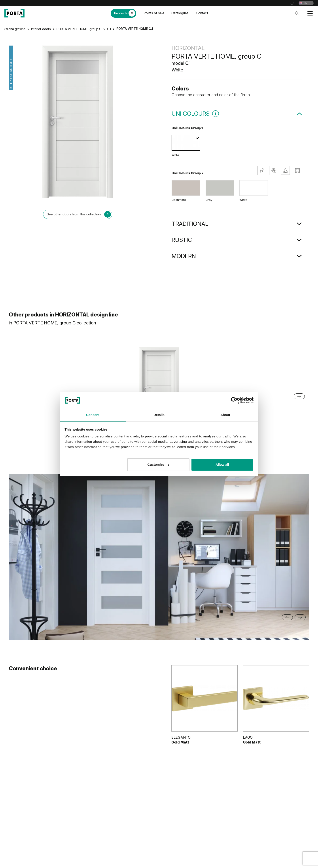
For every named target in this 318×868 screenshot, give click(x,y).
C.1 (109, 29)
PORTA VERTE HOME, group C (79, 29)
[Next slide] (300, 617)
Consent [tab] (93, 415)
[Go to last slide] (287, 617)
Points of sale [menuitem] (154, 13)
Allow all (222, 464)
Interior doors (41, 29)
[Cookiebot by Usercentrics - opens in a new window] (234, 400)
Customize (159, 464)
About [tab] (225, 415)
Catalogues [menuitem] (180, 13)
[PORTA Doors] (14, 13)
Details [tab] (159, 415)
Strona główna (14, 29)
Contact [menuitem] (202, 13)
